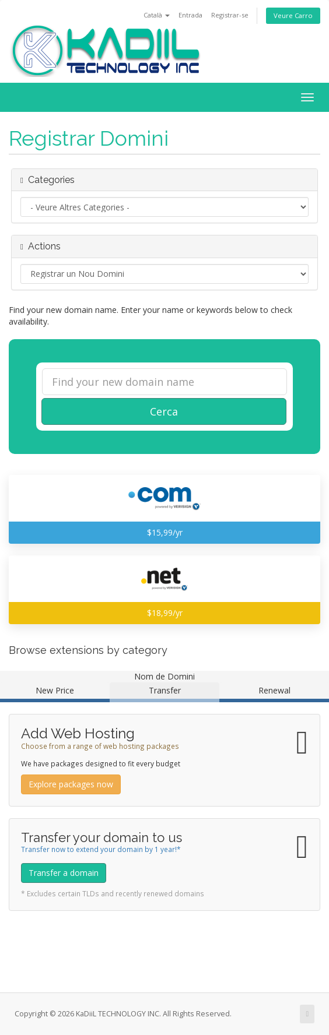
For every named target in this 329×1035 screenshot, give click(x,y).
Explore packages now (71, 784)
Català (157, 14)
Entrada (190, 14)
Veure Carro (293, 15)
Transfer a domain (64, 872)
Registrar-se (230, 14)
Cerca (164, 411)
